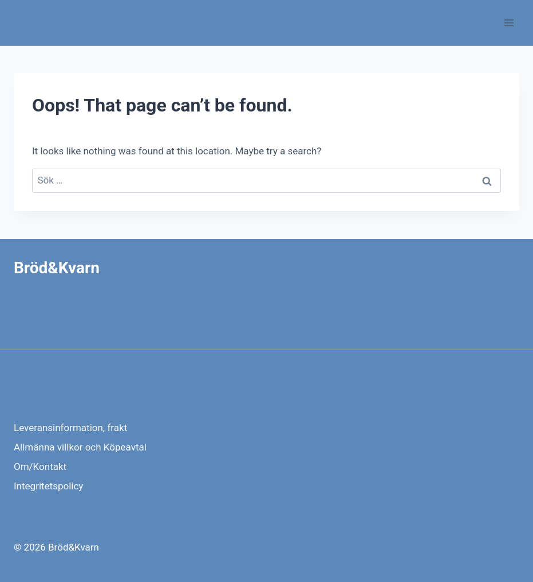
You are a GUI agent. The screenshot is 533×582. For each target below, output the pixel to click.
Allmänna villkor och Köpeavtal (80, 447)
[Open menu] (508, 22)
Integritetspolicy (48, 486)
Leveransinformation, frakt (70, 427)
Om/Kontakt (40, 466)
